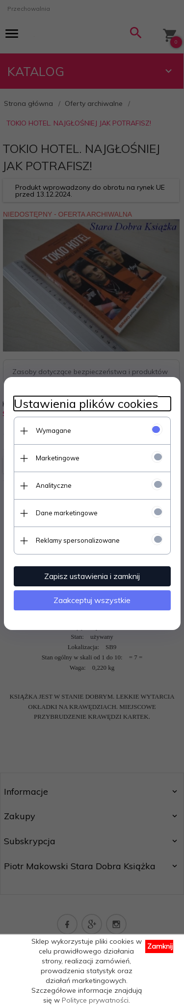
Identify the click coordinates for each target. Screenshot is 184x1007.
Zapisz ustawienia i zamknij (92, 576)
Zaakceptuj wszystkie (92, 600)
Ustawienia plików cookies (86, 404)
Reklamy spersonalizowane (78, 540)
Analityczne (54, 485)
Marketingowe (57, 458)
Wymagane (53, 430)
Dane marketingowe (67, 513)
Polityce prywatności (95, 1000)
